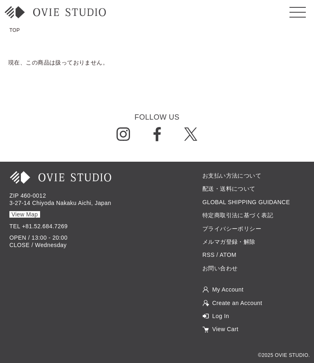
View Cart (225, 329)
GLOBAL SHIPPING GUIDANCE (246, 202)
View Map (24, 214)
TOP (14, 30)
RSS (208, 255)
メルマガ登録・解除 (229, 241)
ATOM (228, 255)
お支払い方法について (231, 175)
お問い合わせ (220, 268)
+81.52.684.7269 (45, 226)
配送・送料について (229, 188)
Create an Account (237, 303)
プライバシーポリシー (231, 228)
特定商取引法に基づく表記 (237, 215)
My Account (228, 289)
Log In (220, 316)
